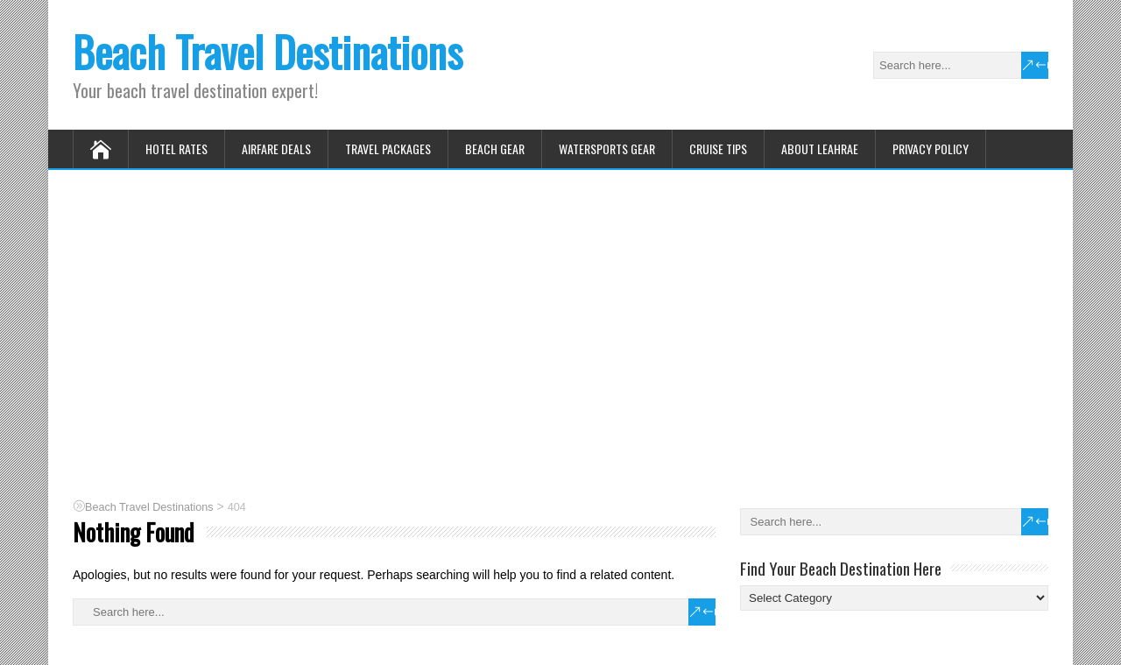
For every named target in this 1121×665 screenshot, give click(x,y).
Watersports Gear (607, 148)
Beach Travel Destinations (267, 51)
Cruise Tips (718, 148)
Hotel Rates (176, 148)
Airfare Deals (276, 148)
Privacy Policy (930, 148)
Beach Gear (495, 148)
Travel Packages (388, 148)
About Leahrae (819, 148)
